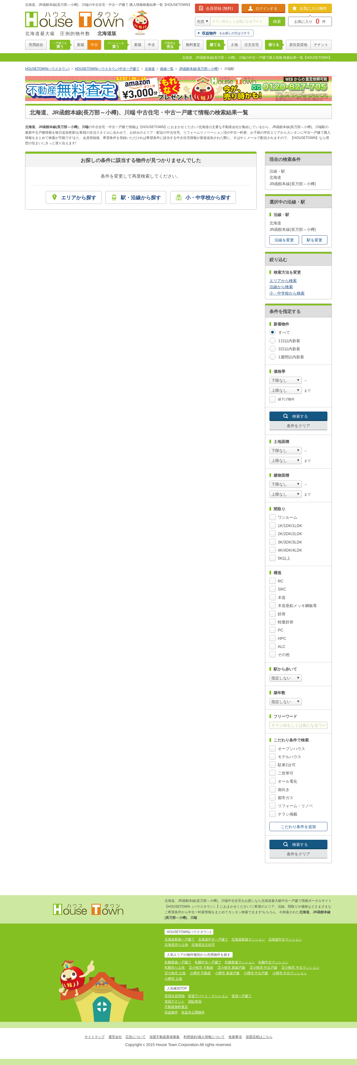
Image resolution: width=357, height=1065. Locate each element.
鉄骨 (282, 614)
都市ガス (285, 797)
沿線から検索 (281, 287)
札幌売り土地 (175, 967)
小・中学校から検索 (287, 293)
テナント (321, 45)
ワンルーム (287, 517)
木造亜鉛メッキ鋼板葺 (297, 605)
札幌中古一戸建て (208, 962)
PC (280, 630)
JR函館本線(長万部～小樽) (199, 68)
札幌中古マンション (273, 962)
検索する (300, 416)
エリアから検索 (283, 280)
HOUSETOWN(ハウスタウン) (47, 68)
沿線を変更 (284, 240)
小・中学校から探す (208, 197)
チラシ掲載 (287, 814)
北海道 (150, 68)
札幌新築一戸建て (178, 962)
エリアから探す (78, 197)
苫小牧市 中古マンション (300, 967)
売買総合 (36, 45)
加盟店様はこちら (259, 1037)
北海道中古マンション (285, 939)
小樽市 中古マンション (289, 973)
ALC (281, 646)
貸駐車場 (194, 1001)
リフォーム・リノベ (295, 806)
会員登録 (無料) (219, 8)
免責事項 (235, 1037)
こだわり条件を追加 (298, 826)
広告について (136, 1037)
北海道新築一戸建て (180, 939)
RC (280, 581)
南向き (284, 789)
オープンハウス (291, 748)
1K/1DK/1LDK (290, 525)
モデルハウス (289, 757)
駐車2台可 (287, 765)
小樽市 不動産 (200, 973)
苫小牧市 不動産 (201, 967)
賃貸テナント (175, 1001)
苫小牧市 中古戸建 (263, 967)
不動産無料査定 (176, 1007)
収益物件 (171, 1012)
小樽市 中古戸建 (256, 973)
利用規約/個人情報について (204, 1037)
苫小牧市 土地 (175, 973)
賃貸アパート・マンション (208, 996)
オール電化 (287, 781)
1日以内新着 (289, 341)
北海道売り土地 (176, 945)
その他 (284, 654)
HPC (282, 638)
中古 (94, 45)
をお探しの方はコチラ (226, 33)
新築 (80, 45)
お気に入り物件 (313, 8)
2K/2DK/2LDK (290, 534)
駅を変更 (314, 240)
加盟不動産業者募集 (164, 1037)
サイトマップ (95, 1037)
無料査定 (193, 45)
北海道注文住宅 (203, 945)
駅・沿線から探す (141, 197)
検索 (277, 21)
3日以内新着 (289, 349)
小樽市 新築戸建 (227, 973)
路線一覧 (166, 68)
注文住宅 (251, 45)
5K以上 (284, 558)
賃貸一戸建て (241, 996)
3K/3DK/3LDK (290, 542)
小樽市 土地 (173, 979)
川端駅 (229, 68)
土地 (234, 45)
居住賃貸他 (298, 45)
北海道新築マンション (248, 939)
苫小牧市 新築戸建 (231, 967)
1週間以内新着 (291, 357)
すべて (284, 332)
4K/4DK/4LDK (290, 550)
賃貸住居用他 (175, 996)
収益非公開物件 (193, 1012)
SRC (282, 589)
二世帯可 (285, 773)
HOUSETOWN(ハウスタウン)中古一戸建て (107, 68)
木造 (282, 597)
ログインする (266, 8)
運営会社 (115, 1037)
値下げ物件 (286, 399)
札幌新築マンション (240, 962)
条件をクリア (298, 425)
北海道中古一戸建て (213, 939)
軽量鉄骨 (285, 622)
